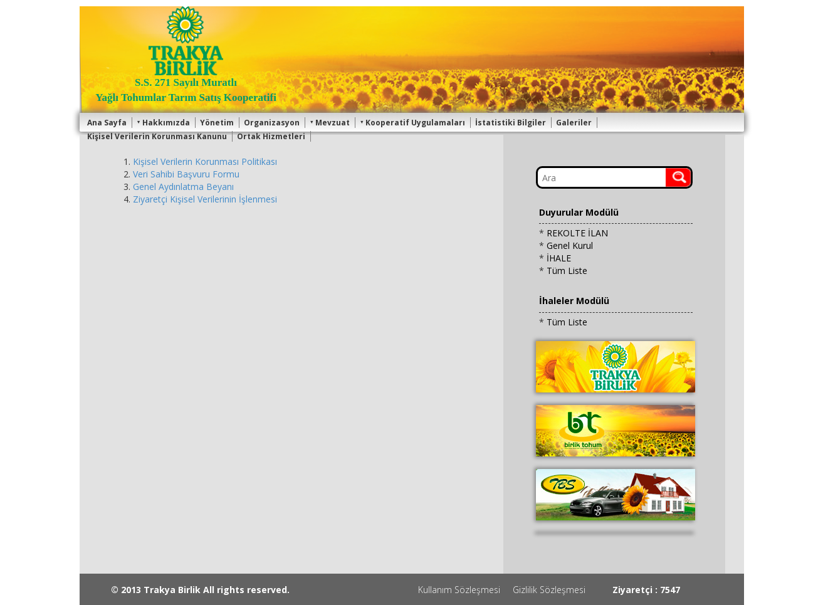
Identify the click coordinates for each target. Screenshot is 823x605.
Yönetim (217, 122)
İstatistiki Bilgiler (510, 122)
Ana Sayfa (107, 122)
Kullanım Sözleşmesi (459, 590)
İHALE (559, 258)
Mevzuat (330, 122)
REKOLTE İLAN (577, 233)
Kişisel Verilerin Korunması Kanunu (157, 136)
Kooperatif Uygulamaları (412, 122)
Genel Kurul (570, 245)
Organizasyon (272, 122)
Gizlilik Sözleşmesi (549, 590)
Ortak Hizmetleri (271, 136)
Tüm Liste (567, 270)
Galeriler (574, 122)
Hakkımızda (163, 122)
